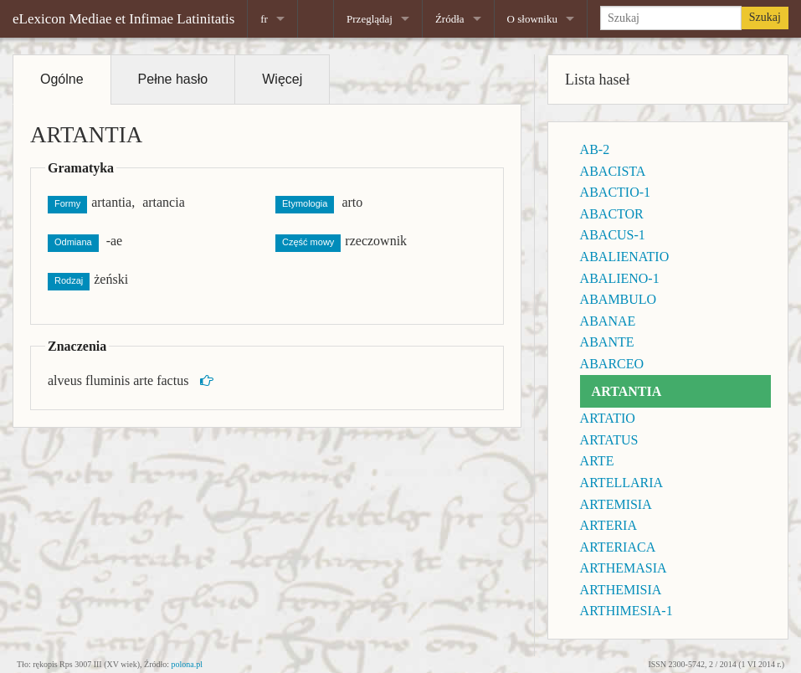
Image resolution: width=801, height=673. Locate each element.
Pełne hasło (173, 79)
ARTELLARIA (621, 482)
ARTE (597, 461)
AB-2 (595, 149)
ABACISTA (613, 171)
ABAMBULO (618, 299)
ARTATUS (609, 440)
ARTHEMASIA (623, 568)
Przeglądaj (370, 19)
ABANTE (607, 342)
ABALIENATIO (625, 256)
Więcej (282, 79)
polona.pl (187, 664)
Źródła (450, 19)
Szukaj (765, 17)
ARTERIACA (618, 547)
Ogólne (62, 79)
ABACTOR (612, 214)
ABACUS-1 (612, 235)
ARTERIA (608, 525)
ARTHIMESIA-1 (626, 611)
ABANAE (608, 321)
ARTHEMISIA (621, 590)
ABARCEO (612, 364)
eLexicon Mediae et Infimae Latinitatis (123, 19)
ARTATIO (607, 418)
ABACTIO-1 (615, 192)
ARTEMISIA (616, 504)
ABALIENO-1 (620, 278)
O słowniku (532, 19)
